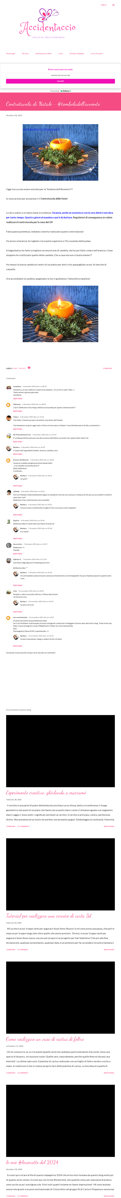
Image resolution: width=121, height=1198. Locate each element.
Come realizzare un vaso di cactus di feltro (45, 1039)
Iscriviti (60, 81)
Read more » (109, 826)
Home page (10, 53)
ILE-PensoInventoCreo (22, 435)
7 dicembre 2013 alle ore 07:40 (40, 528)
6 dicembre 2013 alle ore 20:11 (33, 491)
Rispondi (17, 398)
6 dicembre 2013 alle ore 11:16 (32, 417)
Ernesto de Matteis (21, 460)
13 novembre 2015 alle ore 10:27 (41, 617)
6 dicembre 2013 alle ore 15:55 (44, 435)
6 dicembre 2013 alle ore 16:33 (33, 447)
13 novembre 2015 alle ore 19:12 (40, 601)
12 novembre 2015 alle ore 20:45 (31, 591)
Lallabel (16, 491)
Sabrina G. (17, 559)
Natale (22, 368)
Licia (15, 591)
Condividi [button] (107, 368)
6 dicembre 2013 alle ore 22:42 (33, 520)
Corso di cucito (97, 53)
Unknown (17, 404)
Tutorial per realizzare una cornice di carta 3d (48, 916)
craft (16, 368)
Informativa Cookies (44, 53)
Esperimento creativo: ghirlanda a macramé (46, 792)
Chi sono (25, 53)
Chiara (15, 417)
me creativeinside (20, 617)
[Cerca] (103, 5)
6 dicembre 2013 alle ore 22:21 (40, 505)
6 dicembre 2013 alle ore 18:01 (42, 460)
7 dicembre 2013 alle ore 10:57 (35, 544)
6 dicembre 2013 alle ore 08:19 (35, 386)
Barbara (16, 447)
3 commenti (22, 1073)
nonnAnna (17, 386)
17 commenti (23, 826)
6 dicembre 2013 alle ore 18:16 (40, 476)
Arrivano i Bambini (77, 53)
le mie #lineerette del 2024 (32, 1162)
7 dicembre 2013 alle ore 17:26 (35, 559)
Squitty (16, 520)
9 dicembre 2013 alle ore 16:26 (40, 572)
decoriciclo (17, 544)
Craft (60, 53)
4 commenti (22, 950)
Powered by (60, 91)
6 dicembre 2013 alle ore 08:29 (34, 404)
